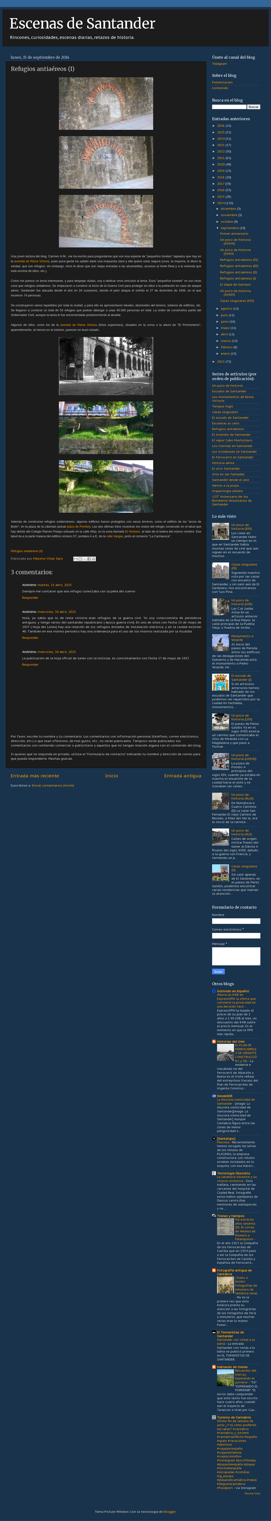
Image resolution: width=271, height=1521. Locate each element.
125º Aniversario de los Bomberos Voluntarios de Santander (232, 500)
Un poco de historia (227, 385)
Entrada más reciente (35, 776)
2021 (221, 158)
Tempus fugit (222, 406)
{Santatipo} (226, 1138)
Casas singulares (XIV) (237, 301)
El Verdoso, (133, 531)
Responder (30, 597)
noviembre (229, 215)
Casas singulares (225, 412)
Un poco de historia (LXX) (241, 717)
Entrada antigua (182, 776)
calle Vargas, (115, 536)
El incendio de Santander (231, 434)
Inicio (111, 776)
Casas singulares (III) (244, 566)
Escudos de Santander (229, 391)
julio (225, 315)
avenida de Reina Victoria (78, 325)
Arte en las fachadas (228, 474)
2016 (221, 190)
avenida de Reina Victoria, (32, 261)
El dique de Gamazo (235, 284)
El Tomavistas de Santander (230, 1334)
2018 (221, 177)
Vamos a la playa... (226, 485)
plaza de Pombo (78, 526)
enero (226, 353)
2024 (221, 138)
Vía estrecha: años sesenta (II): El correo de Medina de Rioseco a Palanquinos (245, 1229)
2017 (221, 183)
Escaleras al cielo (225, 423)
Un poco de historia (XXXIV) (235, 293)
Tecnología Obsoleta (233, 1173)
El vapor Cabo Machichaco (232, 440)
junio (225, 321)
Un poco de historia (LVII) (241, 602)
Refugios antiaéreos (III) (239, 266)
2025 (221, 132)
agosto (227, 308)
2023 (221, 145)
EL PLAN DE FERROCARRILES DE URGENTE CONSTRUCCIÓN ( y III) (246, 1053)
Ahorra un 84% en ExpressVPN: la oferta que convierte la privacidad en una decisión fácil (236, 1001)
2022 (221, 151)
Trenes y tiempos (230, 1216)
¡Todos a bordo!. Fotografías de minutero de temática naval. (246, 1286)
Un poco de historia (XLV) (241, 832)
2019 (221, 170)
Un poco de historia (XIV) (241, 527)
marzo (226, 341)
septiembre (230, 228)
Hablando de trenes (232, 1367)
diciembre (229, 208)
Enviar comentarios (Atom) (53, 785)
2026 (221, 125)
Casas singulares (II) (244, 868)
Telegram (219, 63)
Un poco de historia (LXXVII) (243, 757)
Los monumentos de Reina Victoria (233, 399)
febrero (227, 347)
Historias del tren (231, 1041)
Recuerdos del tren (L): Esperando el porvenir (245, 1376)
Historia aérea (223, 463)
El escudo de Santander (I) (241, 677)
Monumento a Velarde (242, 638)
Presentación (222, 82)
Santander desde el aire (230, 480)
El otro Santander (226, 468)
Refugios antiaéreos (228, 429)
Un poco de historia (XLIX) (242, 796)
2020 (221, 164)
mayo (225, 328)
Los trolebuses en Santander (234, 451)
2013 (221, 361)
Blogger (170, 1511)
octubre (227, 221)
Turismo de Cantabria (234, 1417)
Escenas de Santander (82, 23)
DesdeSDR (225, 1096)
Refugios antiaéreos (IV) (239, 260)
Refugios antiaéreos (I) (238, 278)
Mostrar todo (252, 1493)
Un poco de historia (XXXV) (235, 252)
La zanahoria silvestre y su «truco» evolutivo (237, 1179)
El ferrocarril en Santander (233, 457)
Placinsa (223, 1142)
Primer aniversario (234, 233)
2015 (221, 196)
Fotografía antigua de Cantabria (234, 1272)
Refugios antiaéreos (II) (238, 272)
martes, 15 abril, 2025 (55, 585)
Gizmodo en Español (233, 991)
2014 (221, 203)
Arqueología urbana (227, 491)
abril (225, 334)
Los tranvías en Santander (232, 446)
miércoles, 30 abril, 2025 (57, 612)
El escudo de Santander (230, 417)
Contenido (220, 88)
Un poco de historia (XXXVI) (235, 242)
